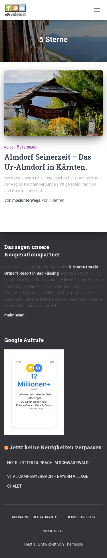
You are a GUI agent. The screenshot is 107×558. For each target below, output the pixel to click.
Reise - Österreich (21, 147)
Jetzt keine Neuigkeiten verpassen (55, 447)
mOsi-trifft (53, 531)
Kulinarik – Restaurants (34, 517)
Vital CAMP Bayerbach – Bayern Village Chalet (47, 481)
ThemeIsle (74, 544)
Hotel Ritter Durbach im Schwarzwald (48, 462)
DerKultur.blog (81, 517)
